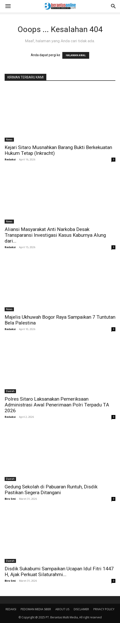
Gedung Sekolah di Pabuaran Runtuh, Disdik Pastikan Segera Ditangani (51, 489)
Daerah (10, 391)
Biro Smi (10, 498)
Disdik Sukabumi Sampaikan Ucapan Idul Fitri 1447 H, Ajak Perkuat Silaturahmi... (59, 571)
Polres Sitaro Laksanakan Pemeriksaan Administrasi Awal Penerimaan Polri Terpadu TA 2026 (57, 404)
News (9, 139)
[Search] (113, 6)
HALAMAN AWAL (76, 55)
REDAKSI (11, 609)
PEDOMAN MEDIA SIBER (36, 609)
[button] (7, 6)
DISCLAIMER (81, 609)
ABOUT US (62, 609)
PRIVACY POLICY (103, 609)
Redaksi (10, 159)
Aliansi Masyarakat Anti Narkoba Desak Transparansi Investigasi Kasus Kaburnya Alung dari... (55, 235)
